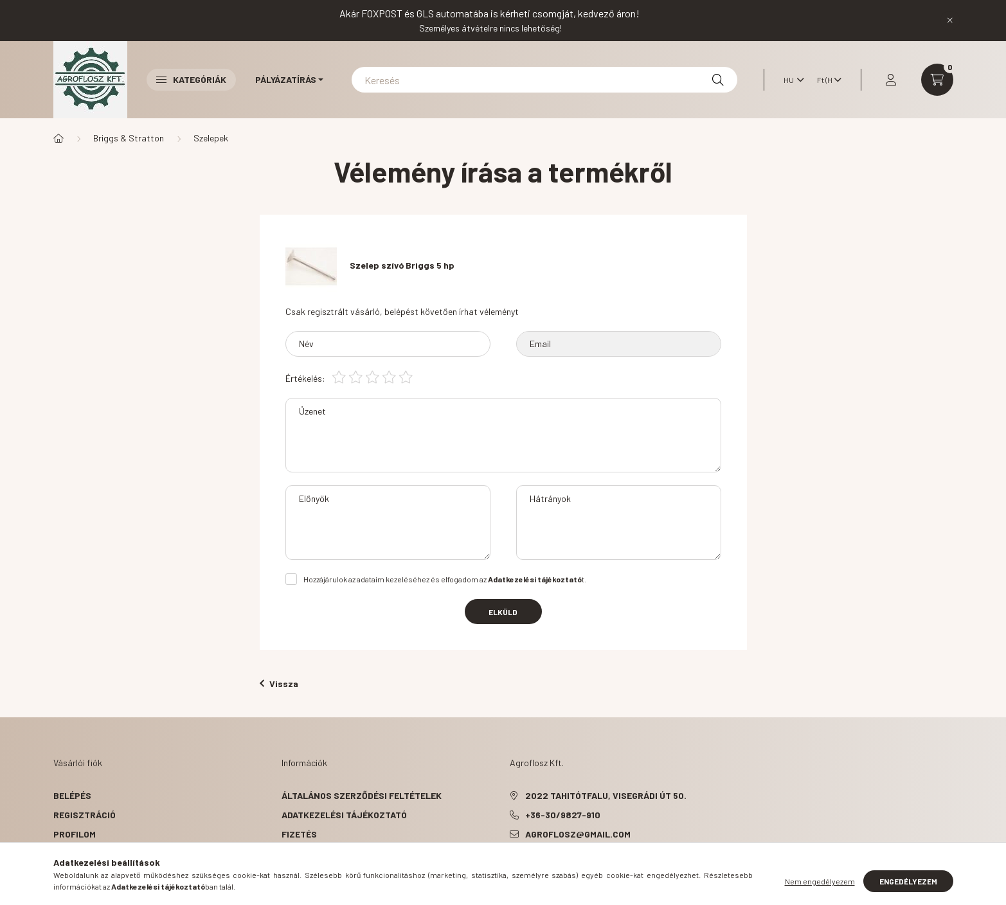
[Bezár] (950, 20)
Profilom (74, 834)
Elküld (503, 611)
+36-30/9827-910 (562, 814)
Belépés (72, 795)
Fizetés (299, 834)
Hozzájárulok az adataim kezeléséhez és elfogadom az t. (444, 579)
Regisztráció (84, 814)
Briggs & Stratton (128, 137)
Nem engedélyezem (820, 881)
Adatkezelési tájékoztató (344, 814)
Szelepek (210, 137)
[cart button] (937, 80)
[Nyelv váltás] (790, 80)
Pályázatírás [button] (285, 79)
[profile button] (891, 80)
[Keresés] (544, 80)
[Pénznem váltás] (826, 80)
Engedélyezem (908, 881)
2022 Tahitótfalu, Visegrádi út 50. (606, 795)
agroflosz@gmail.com (578, 834)
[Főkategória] (58, 138)
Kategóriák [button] (191, 79)
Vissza (279, 683)
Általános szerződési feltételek (362, 795)
